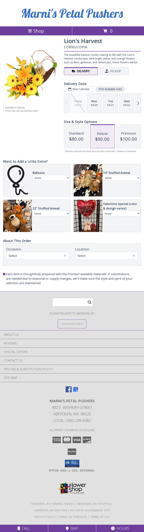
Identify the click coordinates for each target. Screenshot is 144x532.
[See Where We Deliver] (72, 324)
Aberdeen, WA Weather (50, 510)
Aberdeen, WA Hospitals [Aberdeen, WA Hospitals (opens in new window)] (95, 503)
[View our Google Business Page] (75, 391)
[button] (72, 463)
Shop (36, 31)
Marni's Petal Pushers (72, 13)
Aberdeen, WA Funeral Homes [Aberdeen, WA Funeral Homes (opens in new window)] (52, 503)
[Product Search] (72, 302)
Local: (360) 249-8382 (72, 420)
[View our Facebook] (69, 391)
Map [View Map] (72, 528)
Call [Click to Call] (24, 528)
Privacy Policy (45, 517)
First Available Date (110, 89)
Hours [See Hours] (120, 528)
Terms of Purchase (73, 517)
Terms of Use (100, 517)
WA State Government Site (90, 510)
